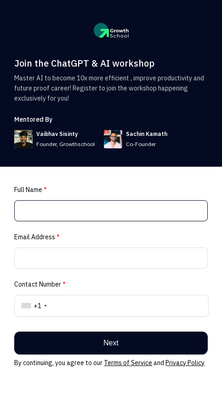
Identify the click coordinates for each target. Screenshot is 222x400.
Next (111, 343)
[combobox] (32, 306)
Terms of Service (128, 363)
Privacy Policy (185, 363)
